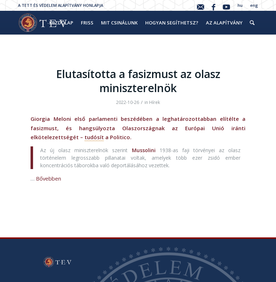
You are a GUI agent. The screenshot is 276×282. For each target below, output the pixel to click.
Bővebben (48, 178)
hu (240, 5)
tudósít (94, 137)
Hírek (154, 102)
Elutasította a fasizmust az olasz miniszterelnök (138, 81)
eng (254, 5)
